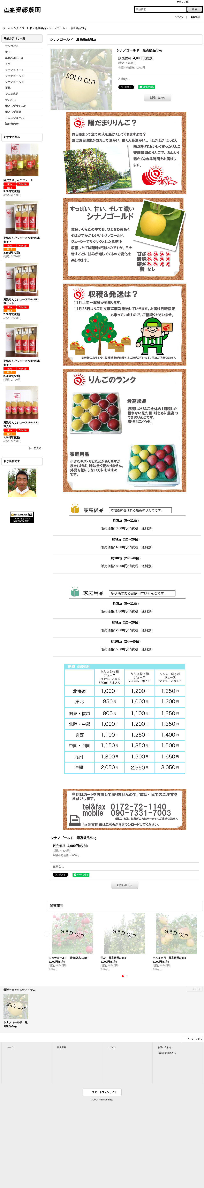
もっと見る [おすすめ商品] (34, 448)
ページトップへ (194, 1039)
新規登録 (195, 17)
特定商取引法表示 (167, 1053)
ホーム (10, 1047)
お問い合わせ (158, 97)
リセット (196, 989)
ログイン (178, 17)
